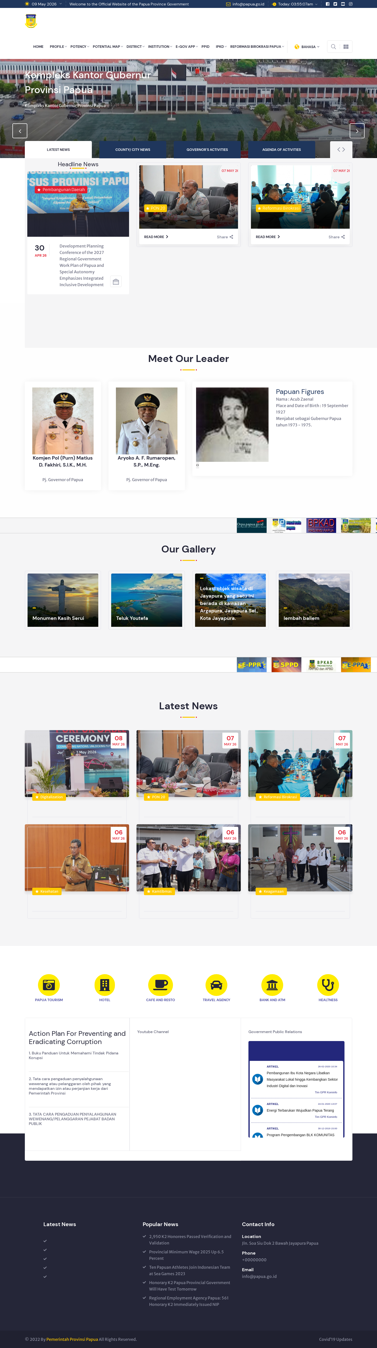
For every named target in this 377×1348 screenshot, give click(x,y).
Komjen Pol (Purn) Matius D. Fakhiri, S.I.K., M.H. (63, 466)
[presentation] (19, 130)
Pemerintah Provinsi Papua (72, 1339)
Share (225, 237)
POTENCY (78, 46)
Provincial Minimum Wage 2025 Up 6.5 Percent (186, 1255)
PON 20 (156, 802)
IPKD (220, 46)
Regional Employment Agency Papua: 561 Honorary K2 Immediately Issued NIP (189, 1301)
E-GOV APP (185, 46)
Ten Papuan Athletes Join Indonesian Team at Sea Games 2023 (189, 1270)
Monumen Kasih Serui (58, 618)
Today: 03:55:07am (295, 4)
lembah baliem (301, 618)
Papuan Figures (300, 396)
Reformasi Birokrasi (278, 802)
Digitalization (49, 802)
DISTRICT (134, 46)
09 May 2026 (44, 4)
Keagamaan (271, 896)
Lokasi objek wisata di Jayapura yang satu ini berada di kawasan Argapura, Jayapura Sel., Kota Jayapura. (229, 603)
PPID (205, 46)
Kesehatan (46, 896)
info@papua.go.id (248, 4)
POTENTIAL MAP (106, 46)
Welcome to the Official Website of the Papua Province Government (129, 4)
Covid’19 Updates (335, 1339)
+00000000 (254, 1259)
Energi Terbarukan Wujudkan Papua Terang (300, 1110)
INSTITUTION (158, 46)
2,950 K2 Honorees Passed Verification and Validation (190, 1239)
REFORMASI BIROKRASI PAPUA (255, 46)
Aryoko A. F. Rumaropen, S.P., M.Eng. (146, 466)
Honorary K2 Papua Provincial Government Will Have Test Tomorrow (189, 1286)
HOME (38, 46)
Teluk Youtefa (132, 618)
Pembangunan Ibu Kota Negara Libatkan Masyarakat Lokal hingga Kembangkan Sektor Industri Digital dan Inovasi (302, 1079)
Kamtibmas (159, 896)
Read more (156, 237)
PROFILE (57, 46)
